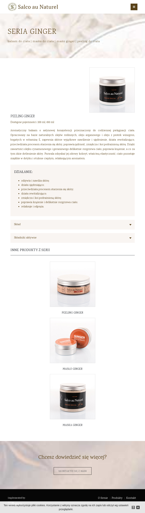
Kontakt (131, 498)
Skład (17, 224)
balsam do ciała (19, 41)
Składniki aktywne (25, 238)
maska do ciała (43, 41)
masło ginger (66, 41)
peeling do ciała (88, 41)
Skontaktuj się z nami (72, 471)
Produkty (117, 498)
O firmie (103, 498)
